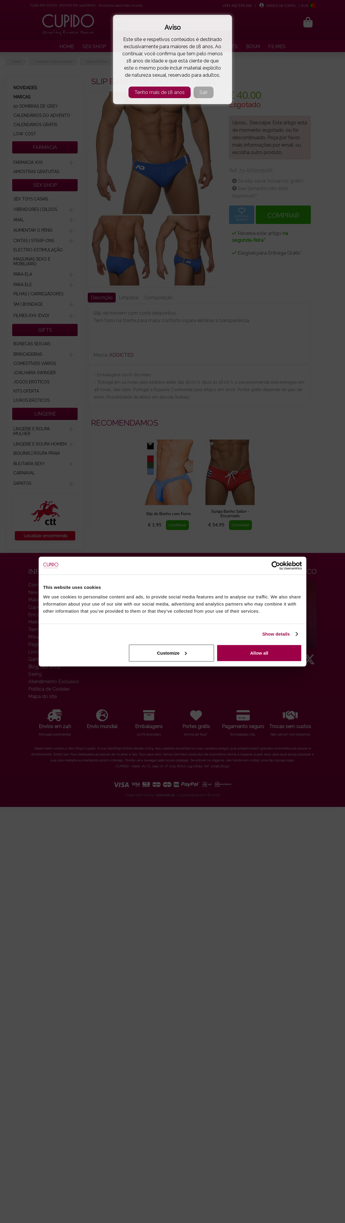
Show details (276, 633)
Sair (204, 92)
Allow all (259, 652)
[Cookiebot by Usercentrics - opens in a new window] (276, 565)
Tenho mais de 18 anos (159, 92)
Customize (172, 652)
